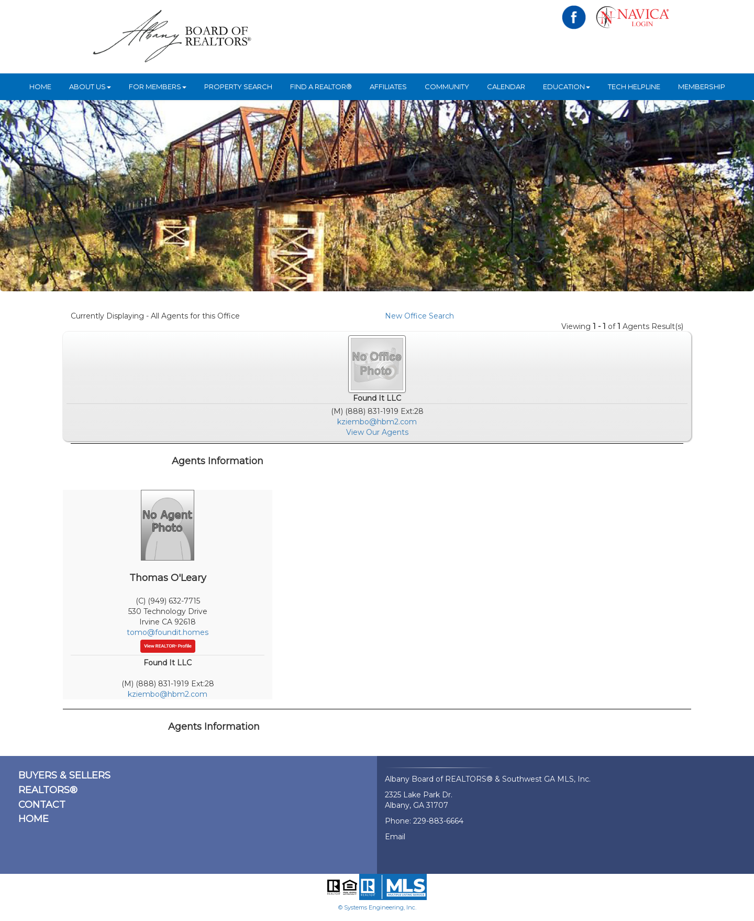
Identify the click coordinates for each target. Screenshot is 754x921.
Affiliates (388, 86)
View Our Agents (377, 432)
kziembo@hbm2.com (377, 421)
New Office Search (419, 316)
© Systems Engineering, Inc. (377, 907)
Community (447, 86)
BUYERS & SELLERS (64, 775)
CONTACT (41, 804)
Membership (701, 86)
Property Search (238, 86)
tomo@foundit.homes (167, 632)
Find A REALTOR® (321, 86)
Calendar (506, 86)
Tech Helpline (634, 86)
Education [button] (566, 86)
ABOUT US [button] (90, 86)
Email (395, 836)
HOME (40, 86)
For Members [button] (157, 86)
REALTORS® (47, 790)
